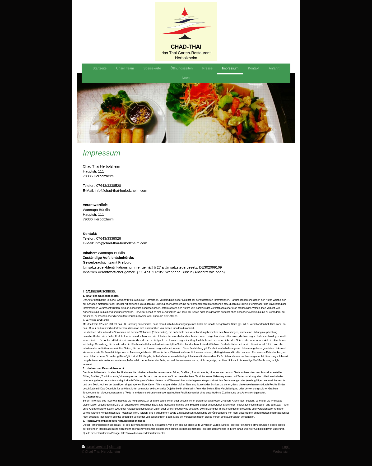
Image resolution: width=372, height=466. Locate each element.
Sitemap (115, 447)
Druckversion (94, 447)
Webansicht (281, 451)
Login (286, 447)
